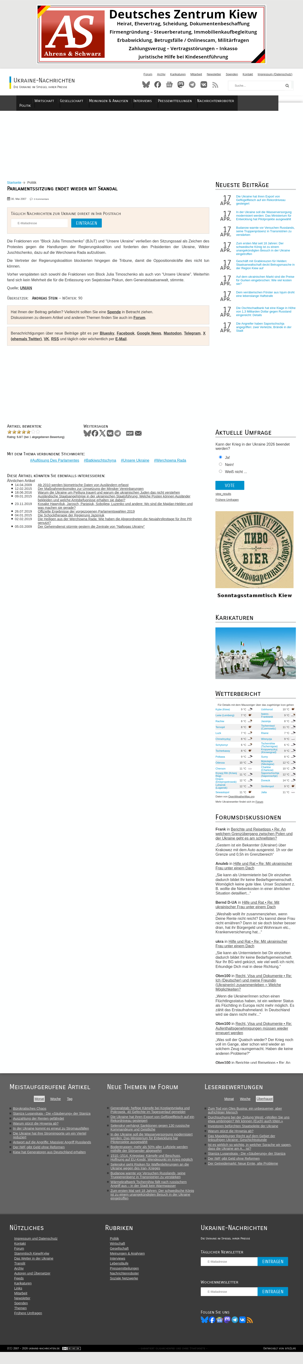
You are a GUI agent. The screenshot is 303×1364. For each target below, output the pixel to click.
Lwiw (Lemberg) (223, 719)
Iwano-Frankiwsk (265, 719)
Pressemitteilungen (199, 100)
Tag (69, 1103)
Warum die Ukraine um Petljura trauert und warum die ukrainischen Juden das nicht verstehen (113, 493)
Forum (147, 74)
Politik (50, 100)
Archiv (161, 74)
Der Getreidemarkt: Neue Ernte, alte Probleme (245, 1167)
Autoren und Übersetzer (32, 1284)
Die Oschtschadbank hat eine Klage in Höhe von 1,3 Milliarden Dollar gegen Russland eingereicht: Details (260, 315)
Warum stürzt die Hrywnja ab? (35, 1127)
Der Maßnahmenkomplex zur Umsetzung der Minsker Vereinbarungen (95, 489)
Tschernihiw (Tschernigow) (267, 748)
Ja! (225, 462)
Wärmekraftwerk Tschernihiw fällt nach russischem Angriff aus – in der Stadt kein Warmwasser (150, 1187)
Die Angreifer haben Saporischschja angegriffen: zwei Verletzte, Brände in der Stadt (262, 331)
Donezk (263, 784)
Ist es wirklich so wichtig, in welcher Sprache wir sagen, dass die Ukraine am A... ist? (252, 1150)
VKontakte (204, 84)
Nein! (227, 469)
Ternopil (218, 730)
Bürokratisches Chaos (29, 1112)
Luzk (217, 736)
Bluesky (146, 84)
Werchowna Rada (170, 461)
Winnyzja (264, 742)
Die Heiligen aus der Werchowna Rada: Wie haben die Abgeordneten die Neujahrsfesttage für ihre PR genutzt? (116, 521)
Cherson (219, 772)
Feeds (19, 1289)
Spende (116, 316)
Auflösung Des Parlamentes (54, 461)
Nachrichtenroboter (239, 100)
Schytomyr (220, 748)
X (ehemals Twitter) (30, 343)
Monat (39, 1103)
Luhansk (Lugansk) (220, 790)
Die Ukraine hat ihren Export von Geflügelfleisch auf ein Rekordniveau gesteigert (259, 204)
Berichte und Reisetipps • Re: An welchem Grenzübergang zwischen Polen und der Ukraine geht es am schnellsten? (252, 837)
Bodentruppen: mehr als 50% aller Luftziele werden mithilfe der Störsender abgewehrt (150, 1152)
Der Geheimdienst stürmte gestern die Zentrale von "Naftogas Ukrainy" (95, 527)
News (169, 84)
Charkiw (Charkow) (265, 772)
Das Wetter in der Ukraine (33, 1269)
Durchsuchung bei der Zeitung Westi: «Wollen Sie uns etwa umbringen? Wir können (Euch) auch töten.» (251, 1123)
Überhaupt (267, 1103)
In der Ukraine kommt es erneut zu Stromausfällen (51, 1132)
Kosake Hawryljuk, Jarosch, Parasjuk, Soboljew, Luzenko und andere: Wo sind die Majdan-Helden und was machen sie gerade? (116, 506)
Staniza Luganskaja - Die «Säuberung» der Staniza (51, 1117)
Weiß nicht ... (234, 476)
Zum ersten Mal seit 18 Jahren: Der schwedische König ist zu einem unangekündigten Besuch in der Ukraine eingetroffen (262, 253)
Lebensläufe (122, 1274)
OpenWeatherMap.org (240, 800)
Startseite (16, 186)
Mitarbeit (196, 74)
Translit (19, 1274)
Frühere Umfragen (225, 503)
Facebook (157, 84)
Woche (55, 1103)
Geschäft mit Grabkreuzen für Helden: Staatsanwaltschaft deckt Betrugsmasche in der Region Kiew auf (264, 268)
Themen (20, 1318)
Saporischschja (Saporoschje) (268, 778)
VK (52, 343)
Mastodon (181, 84)
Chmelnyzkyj (221, 742)
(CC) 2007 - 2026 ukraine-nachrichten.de (35, 1360)
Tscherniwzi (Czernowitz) (266, 731)
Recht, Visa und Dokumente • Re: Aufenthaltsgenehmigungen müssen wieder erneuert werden (252, 1032)
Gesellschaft (97, 100)
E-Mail (127, 343)
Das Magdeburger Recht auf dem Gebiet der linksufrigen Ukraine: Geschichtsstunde (244, 1141)
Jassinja (264, 725)
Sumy (262, 760)
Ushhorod (265, 713)
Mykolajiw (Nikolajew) (265, 766)
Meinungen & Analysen (134, 100)
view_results (222, 498)
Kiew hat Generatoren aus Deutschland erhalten (49, 1156)
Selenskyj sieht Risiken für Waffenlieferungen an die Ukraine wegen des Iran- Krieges (151, 1170)
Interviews (168, 100)
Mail (140, 437)
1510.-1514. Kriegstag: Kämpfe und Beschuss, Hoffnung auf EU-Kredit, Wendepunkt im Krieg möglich (153, 1161)
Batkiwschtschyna (100, 461)
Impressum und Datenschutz (36, 1249)
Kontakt (248, 74)
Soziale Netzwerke (127, 1289)
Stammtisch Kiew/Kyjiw (31, 1264)
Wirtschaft (71, 100)
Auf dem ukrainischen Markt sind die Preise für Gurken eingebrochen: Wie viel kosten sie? (264, 284)
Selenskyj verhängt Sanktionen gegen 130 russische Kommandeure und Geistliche (151, 1131)
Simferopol (265, 790)
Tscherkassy (221, 754)
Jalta (262, 796)
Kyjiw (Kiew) (221, 713)
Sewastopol (221, 796)
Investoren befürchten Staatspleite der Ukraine (245, 1130)
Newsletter (214, 74)
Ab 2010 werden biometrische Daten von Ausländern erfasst (87, 485)
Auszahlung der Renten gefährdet (38, 1122)
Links (18, 1299)
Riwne (263, 736)
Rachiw (218, 725)
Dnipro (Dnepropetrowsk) (224, 784)
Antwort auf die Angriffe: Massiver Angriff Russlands (52, 1146)
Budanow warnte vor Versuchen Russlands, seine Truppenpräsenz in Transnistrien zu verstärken (264, 235)
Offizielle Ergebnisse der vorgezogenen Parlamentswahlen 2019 (90, 512)
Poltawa (218, 760)
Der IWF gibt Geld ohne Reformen (39, 1151)
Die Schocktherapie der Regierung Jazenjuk (75, 516)
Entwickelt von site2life (277, 1360)
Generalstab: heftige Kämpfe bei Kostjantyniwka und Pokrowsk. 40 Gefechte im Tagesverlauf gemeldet (151, 1114)
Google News (149, 337)
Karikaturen (178, 74)
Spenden (232, 74)
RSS (215, 84)
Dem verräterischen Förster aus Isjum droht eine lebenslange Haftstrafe (264, 298)
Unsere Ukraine (135, 461)
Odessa (218, 766)
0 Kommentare (43, 203)
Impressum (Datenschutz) (275, 74)
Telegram (192, 84)
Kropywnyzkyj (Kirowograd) (267, 754)
